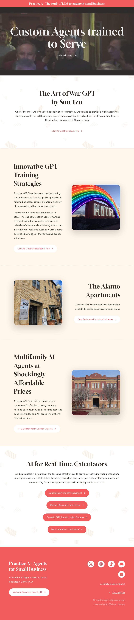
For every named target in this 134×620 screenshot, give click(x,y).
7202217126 (118, 592)
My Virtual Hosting (115, 604)
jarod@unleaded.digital (112, 584)
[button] (67, 131)
